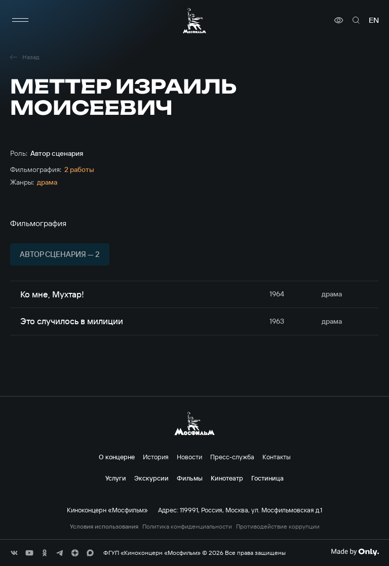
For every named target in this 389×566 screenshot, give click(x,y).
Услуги (115, 478)
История (156, 457)
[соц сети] (14, 553)
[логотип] (194, 20)
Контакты (276, 457)
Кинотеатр (227, 478)
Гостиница (267, 478)
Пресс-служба (232, 457)
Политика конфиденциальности (187, 526)
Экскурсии (151, 478)
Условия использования (104, 526)
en (374, 20)
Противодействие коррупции (278, 526)
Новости (189, 457)
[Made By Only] (355, 552)
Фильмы (190, 478)
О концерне (117, 457)
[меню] (20, 20)
